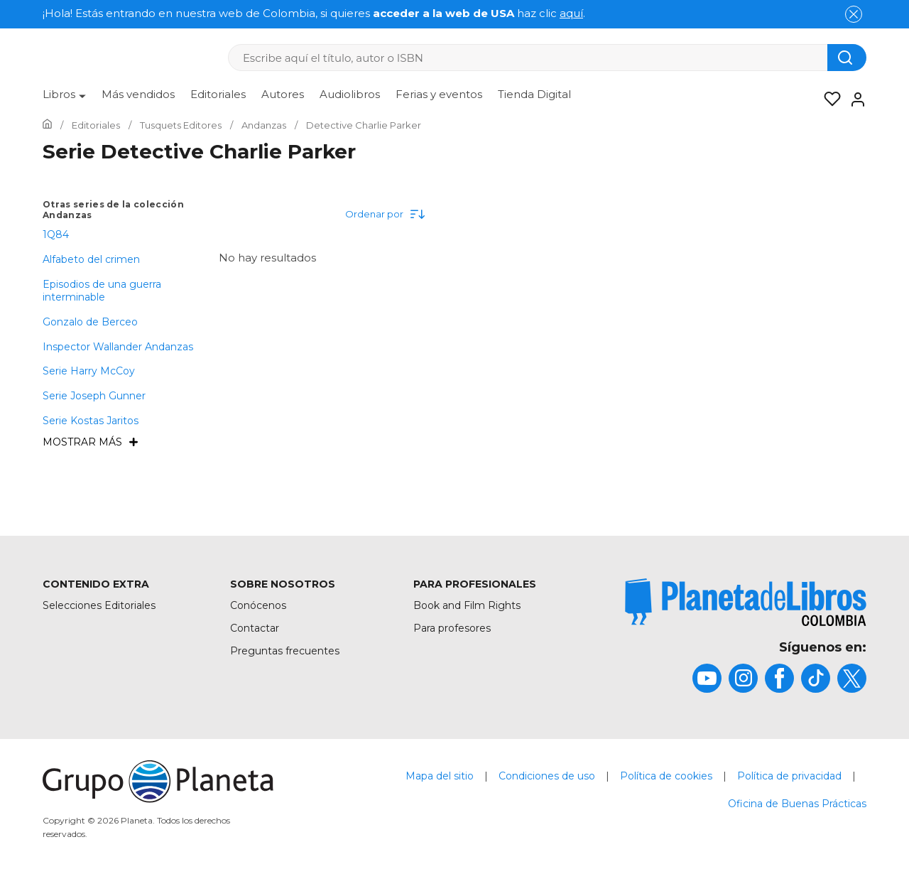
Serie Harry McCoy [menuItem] (89, 371)
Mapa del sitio (439, 776)
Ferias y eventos (439, 94)
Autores (282, 94)
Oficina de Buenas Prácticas (797, 803)
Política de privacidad (789, 776)
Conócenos (258, 605)
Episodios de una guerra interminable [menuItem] (102, 290)
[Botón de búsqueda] (846, 57)
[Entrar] (853, 99)
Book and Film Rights (467, 605)
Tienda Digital (534, 94)
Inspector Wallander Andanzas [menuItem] (118, 346)
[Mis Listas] (828, 99)
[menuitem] (64, 99)
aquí (571, 13)
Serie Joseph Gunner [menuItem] (94, 395)
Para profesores (452, 628)
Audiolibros (350, 94)
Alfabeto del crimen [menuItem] (91, 259)
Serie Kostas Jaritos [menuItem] (90, 420)
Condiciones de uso (547, 776)
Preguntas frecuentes (284, 650)
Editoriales (218, 94)
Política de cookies (666, 776)
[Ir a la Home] (47, 125)
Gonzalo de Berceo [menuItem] (90, 321)
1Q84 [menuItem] (56, 234)
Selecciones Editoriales (99, 605)
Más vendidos (138, 94)
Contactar (254, 628)
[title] (745, 602)
